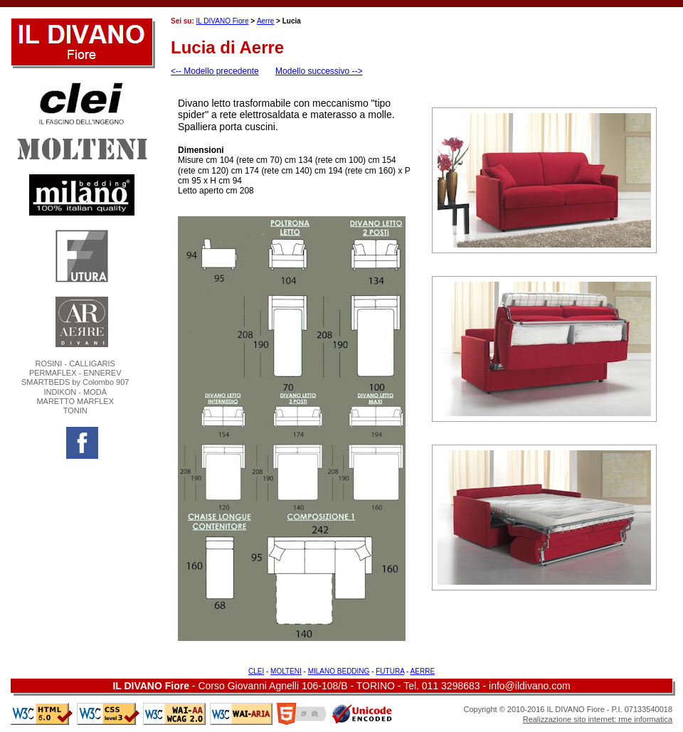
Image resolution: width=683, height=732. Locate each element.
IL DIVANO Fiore (222, 21)
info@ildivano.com (530, 685)
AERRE (423, 671)
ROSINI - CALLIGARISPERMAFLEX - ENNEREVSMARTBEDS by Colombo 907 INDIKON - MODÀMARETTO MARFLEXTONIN (75, 387)
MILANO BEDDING (339, 671)
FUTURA (390, 671)
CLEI (256, 671)
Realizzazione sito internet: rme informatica (597, 719)
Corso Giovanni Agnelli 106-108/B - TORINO (296, 685)
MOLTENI (286, 671)
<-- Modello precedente (215, 71)
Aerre (265, 21)
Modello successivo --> (318, 71)
